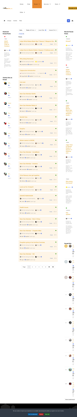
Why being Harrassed (26, 59)
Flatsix (7, 50)
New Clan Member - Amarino (29, 163)
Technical (68, 38)
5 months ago (36, 64)
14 (55, 74)
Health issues (24, 207)
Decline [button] (41, 414)
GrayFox (22, 128)
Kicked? (68, 41)
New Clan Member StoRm (28, 94)
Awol (9, 103)
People (21, 33)
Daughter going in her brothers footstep (32, 242)
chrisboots (9, 133)
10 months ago (36, 76)
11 (55, 109)
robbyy (9, 154)
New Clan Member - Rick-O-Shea (30, 219)
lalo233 (69, 119)
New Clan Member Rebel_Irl (28, 105)
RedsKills (9, 123)
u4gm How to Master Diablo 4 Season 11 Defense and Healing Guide (41, 50)
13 (55, 200)
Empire (23, 134)
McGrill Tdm (23, 117)
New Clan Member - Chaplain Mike (30, 230)
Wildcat (9, 83)
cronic (22, 201)
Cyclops (73, 341)
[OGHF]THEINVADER (26, 195)
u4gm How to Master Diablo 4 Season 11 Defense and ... (69, 149)
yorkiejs (9, 164)
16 (55, 98)
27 (55, 211)
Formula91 (24, 99)
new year (22, 82)
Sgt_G (22, 259)
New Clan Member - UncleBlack (29, 152)
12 (55, 223)
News (6, 38)
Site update (68, 213)
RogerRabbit (9, 93)
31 (55, 179)
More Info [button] (47, 414)
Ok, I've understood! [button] (33, 414)
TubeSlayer (9, 143)
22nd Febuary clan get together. (30, 175)
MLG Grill (23, 122)
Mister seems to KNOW (27, 140)
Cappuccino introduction (27, 70)
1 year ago (33, 88)
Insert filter (42, 30)
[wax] (9, 174)
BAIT (22, 236)
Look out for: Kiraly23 (26, 187)
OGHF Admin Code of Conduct (6, 43)
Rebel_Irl (23, 111)
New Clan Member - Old (27, 254)
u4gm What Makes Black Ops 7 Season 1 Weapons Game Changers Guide (43, 41)
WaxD (22, 157)
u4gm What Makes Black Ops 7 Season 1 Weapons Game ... (69, 110)
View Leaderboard (69, 399)
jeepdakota (24, 64)
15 (55, 168)
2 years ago (33, 146)
